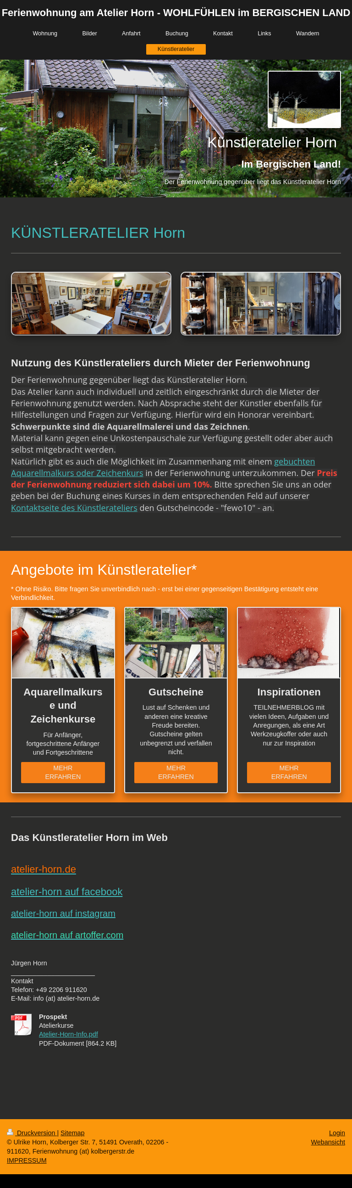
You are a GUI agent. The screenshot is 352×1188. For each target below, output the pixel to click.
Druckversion (32, 1133)
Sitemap (72, 1133)
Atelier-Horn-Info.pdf (68, 1034)
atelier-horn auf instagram (63, 913)
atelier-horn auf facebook (66, 891)
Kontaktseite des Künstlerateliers (74, 507)
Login (337, 1133)
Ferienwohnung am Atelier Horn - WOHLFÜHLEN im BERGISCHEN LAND (176, 12)
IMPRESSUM (27, 1160)
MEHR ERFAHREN (63, 772)
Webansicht (328, 1142)
